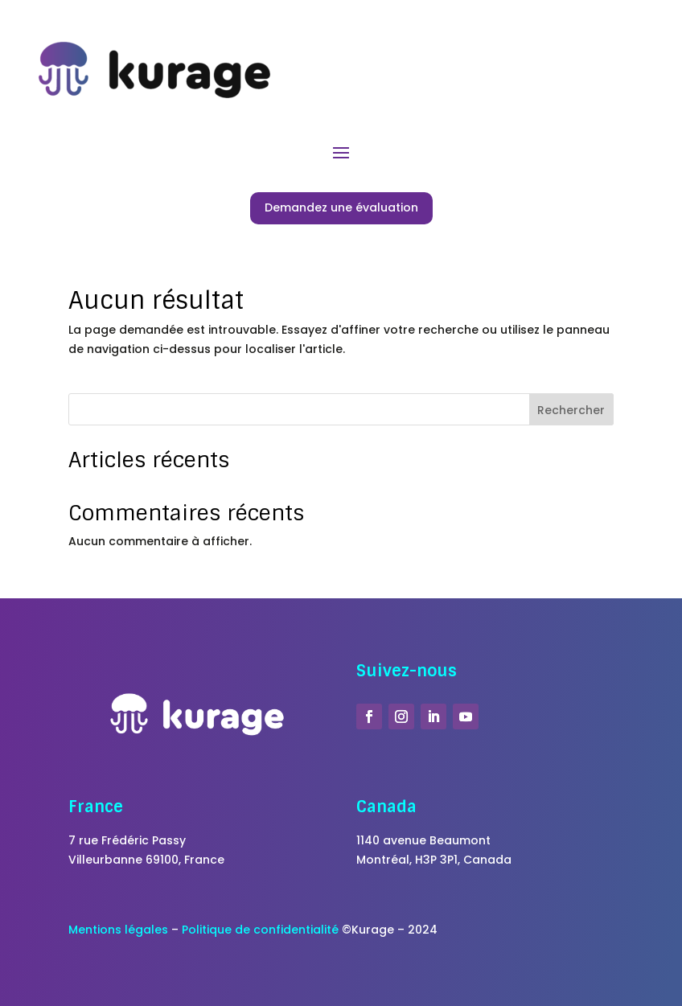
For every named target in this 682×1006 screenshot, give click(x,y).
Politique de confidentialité (260, 930)
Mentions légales (118, 930)
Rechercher (571, 410)
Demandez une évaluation (341, 207)
